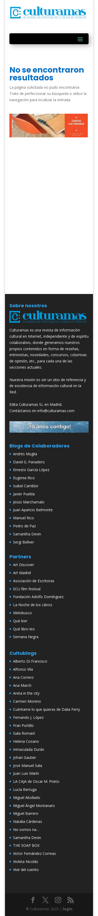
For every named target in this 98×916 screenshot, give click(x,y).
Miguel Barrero (25, 813)
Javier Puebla (24, 493)
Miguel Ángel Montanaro (34, 805)
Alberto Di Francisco (30, 661)
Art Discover (23, 564)
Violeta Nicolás (25, 861)
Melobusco (22, 612)
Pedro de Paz (24, 525)
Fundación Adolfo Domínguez (38, 596)
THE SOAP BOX (26, 845)
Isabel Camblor (25, 485)
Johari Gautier (24, 757)
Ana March (22, 685)
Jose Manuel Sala (27, 765)
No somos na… (26, 829)
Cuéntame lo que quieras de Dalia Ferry (46, 709)
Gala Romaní (24, 733)
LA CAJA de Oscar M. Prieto (36, 781)
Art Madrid (22, 572)
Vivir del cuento (26, 869)
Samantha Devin (27, 533)
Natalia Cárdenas (27, 821)
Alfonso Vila (23, 669)
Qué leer (20, 620)
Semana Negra (25, 636)
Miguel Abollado (26, 797)
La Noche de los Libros (32, 604)
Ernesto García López (31, 469)
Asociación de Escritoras (33, 580)
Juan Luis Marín (26, 773)
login (67, 908)
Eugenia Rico (24, 477)
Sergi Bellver (23, 542)
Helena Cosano (26, 741)
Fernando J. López (28, 717)
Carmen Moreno (27, 701)
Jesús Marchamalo (28, 501)
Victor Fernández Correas (34, 853)
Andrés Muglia (25, 453)
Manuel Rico (23, 517)
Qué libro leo (24, 628)
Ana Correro (23, 677)
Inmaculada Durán (28, 749)
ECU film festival (27, 588)
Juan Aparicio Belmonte (33, 509)
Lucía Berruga (25, 789)
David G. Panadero (29, 461)
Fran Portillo (23, 725)
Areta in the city (26, 693)
